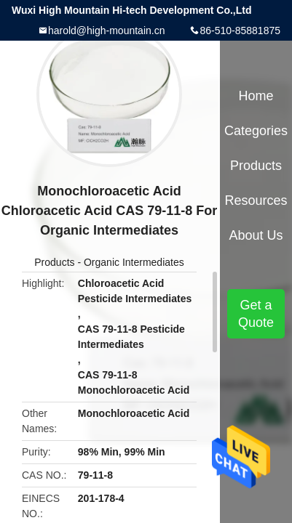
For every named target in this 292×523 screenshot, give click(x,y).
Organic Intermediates (134, 262)
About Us (256, 235)
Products (54, 262)
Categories (256, 130)
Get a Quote (256, 314)
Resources (256, 200)
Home (256, 96)
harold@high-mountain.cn (106, 30)
